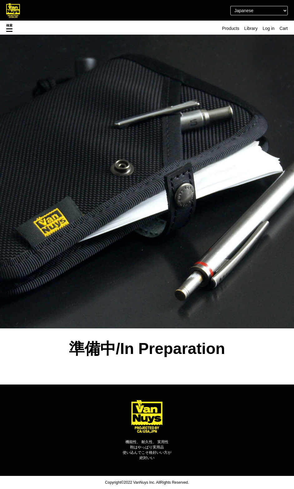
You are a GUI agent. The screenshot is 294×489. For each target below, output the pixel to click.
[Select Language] (259, 10)
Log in (268, 28)
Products (230, 28)
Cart (284, 28)
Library (251, 28)
